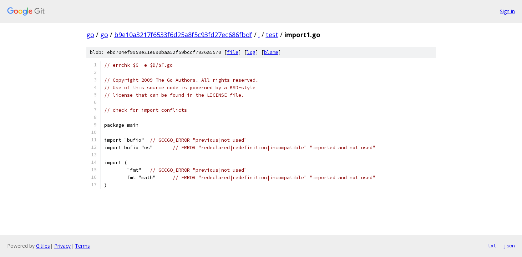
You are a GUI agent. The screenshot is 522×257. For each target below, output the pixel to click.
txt (492, 245)
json (509, 245)
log (251, 52)
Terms (82, 245)
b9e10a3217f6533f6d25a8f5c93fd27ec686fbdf (183, 34)
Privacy (62, 245)
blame (271, 52)
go (90, 34)
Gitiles (43, 245)
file (232, 52)
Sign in (507, 11)
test (272, 34)
